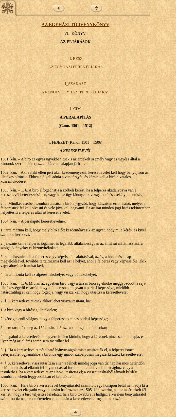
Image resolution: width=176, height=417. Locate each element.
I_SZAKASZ (75, 84)
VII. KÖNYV (75, 33)
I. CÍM (75, 109)
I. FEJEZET (58, 142)
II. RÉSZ (75, 58)
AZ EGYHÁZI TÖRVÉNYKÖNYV (75, 24)
